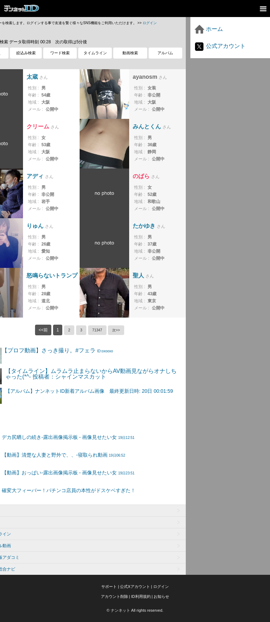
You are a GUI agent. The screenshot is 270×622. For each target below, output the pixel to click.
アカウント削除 (114, 596)
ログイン (150, 23)
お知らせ (161, 596)
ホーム (208, 29)
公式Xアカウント (135, 586)
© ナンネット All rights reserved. (135, 610)
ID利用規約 (141, 596)
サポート (109, 586)
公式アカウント (220, 46)
